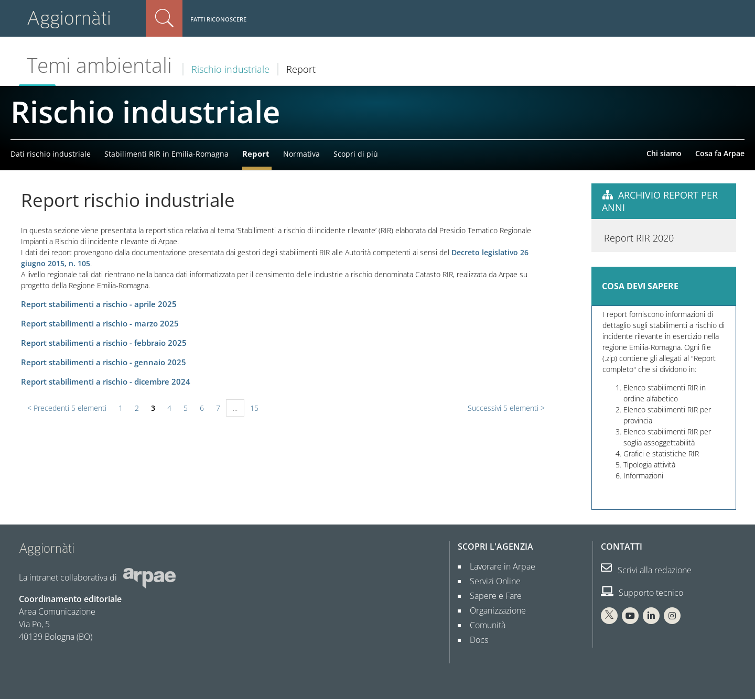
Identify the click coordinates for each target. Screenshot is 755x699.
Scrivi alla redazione (646, 570)
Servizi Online (491, 581)
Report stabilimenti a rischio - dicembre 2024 (105, 381)
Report (255, 153)
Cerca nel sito (164, 18)
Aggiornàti (69, 18)
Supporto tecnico (642, 592)
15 (254, 408)
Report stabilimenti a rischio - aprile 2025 (99, 304)
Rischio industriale (230, 69)
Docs (475, 640)
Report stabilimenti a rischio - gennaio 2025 (103, 362)
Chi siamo (664, 153)
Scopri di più (355, 154)
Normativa (301, 154)
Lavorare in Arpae (498, 566)
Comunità (483, 625)
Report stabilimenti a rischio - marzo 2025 (100, 323)
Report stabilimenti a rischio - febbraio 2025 (104, 342)
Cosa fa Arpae (720, 153)
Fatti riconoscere (218, 19)
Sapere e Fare (491, 596)
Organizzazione (494, 610)
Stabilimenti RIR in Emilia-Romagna (166, 154)
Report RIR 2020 (639, 495)
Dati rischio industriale (50, 154)
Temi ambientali (99, 65)
